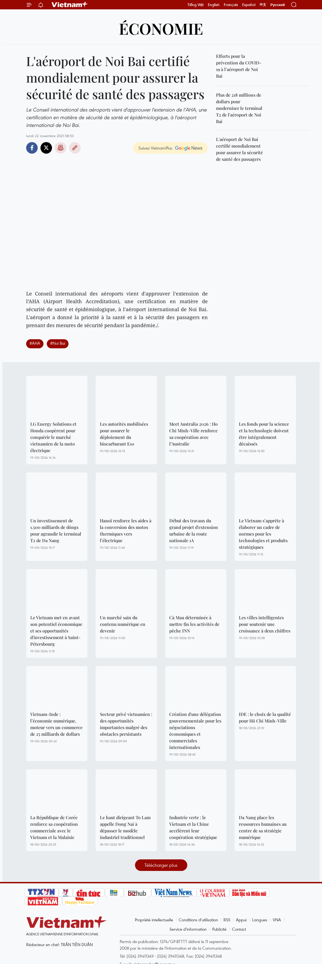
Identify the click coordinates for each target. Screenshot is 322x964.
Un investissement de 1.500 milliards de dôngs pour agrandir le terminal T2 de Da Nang (55, 530)
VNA (277, 919)
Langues (259, 919)
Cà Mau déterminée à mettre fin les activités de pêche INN (194, 624)
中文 (263, 5)
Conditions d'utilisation (198, 919)
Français (231, 4)
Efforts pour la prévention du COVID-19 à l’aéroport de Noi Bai (238, 66)
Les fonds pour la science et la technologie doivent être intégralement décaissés (264, 434)
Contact (239, 929)
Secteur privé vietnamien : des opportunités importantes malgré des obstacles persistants (126, 724)
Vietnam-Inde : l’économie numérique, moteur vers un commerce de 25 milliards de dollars (56, 724)
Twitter (46, 148)
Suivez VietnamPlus (155, 148)
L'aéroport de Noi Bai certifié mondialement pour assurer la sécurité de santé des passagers (239, 149)
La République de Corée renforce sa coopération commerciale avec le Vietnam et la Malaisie (54, 827)
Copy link (75, 148)
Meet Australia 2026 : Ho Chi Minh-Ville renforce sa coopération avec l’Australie (193, 434)
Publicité (219, 929)
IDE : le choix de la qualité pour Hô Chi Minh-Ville (265, 717)
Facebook (32, 148)
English (214, 4)
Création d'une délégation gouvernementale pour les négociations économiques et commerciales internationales (195, 730)
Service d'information (188, 929)
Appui (241, 919)
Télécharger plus (161, 865)
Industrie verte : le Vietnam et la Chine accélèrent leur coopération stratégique (193, 827)
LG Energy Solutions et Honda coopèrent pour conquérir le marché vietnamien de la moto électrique (53, 437)
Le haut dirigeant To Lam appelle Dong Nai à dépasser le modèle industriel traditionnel (125, 827)
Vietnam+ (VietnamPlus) (70, 5)
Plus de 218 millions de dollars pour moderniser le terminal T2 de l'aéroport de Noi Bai (239, 108)
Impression (60, 148)
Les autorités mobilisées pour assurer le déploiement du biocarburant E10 (124, 434)
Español (248, 4)
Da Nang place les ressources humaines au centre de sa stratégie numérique (262, 827)
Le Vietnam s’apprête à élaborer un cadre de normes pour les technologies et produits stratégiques (263, 534)
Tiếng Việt (195, 4)
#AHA (34, 343)
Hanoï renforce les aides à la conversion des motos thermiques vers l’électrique (125, 530)
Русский (277, 5)
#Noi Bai (57, 343)
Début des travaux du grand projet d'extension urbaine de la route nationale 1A (193, 530)
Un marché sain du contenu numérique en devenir (122, 624)
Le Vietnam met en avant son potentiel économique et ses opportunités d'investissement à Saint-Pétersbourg (56, 631)
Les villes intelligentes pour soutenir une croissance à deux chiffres (264, 624)
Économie (161, 28)
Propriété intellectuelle (154, 919)
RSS (226, 919)
